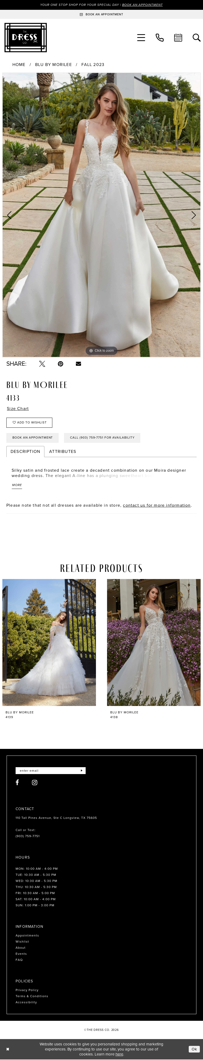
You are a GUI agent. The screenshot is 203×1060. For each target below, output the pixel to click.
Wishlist (22, 942)
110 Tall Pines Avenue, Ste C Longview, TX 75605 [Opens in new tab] (56, 818)
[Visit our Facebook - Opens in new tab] (17, 783)
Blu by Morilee (53, 65)
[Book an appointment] (101, 14)
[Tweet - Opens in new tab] (42, 364)
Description (25, 452)
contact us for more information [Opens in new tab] (157, 506)
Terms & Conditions (32, 997)
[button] (141, 37)
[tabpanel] (101, 215)
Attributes (62, 452)
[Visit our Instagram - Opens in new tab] (35, 783)
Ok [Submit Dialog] (194, 1050)
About (21, 948)
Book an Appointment (143, 4)
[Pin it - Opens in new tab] (60, 364)
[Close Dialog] (7, 1049)
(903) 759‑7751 (28, 836)
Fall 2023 (92, 65)
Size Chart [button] (18, 409)
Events (21, 954)
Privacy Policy (27, 990)
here (119, 1055)
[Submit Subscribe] (81, 771)
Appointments (27, 936)
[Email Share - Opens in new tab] (78, 363)
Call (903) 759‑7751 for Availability (104, 438)
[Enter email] (51, 771)
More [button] (17, 485)
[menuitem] (141, 37)
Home (19, 65)
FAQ (19, 960)
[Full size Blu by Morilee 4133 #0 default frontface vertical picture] (101, 215)
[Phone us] (159, 37)
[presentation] (49, 643)
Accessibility (26, 1003)
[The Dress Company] (25, 37)
